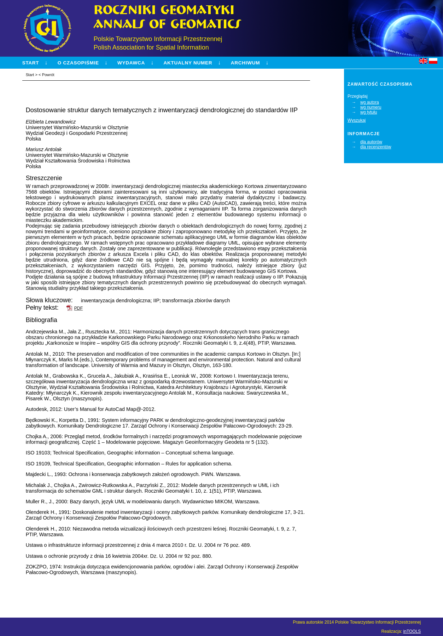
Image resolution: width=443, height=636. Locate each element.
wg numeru (370, 107)
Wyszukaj (357, 120)
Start (30, 62)
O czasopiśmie (78, 62)
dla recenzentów (375, 146)
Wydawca (131, 62)
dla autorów (371, 141)
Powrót (48, 75)
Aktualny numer (188, 62)
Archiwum (245, 62)
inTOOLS (412, 631)
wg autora (369, 102)
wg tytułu (368, 112)
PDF (78, 308)
